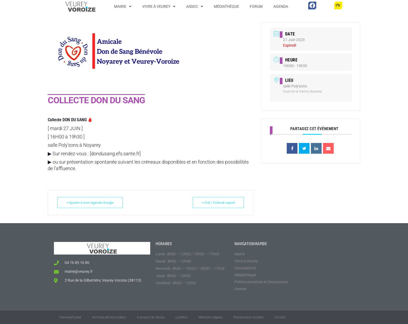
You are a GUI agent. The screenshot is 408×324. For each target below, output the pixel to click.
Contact (279, 317)
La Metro (181, 317)
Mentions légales (211, 317)
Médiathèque (226, 6)
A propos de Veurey (151, 317)
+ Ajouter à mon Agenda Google (90, 203)
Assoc (194, 6)
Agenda (280, 6)
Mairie (122, 6)
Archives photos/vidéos (109, 317)
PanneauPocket (70, 317)
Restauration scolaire (248, 317)
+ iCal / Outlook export (217, 203)
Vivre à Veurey (158, 6)
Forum (256, 6)
